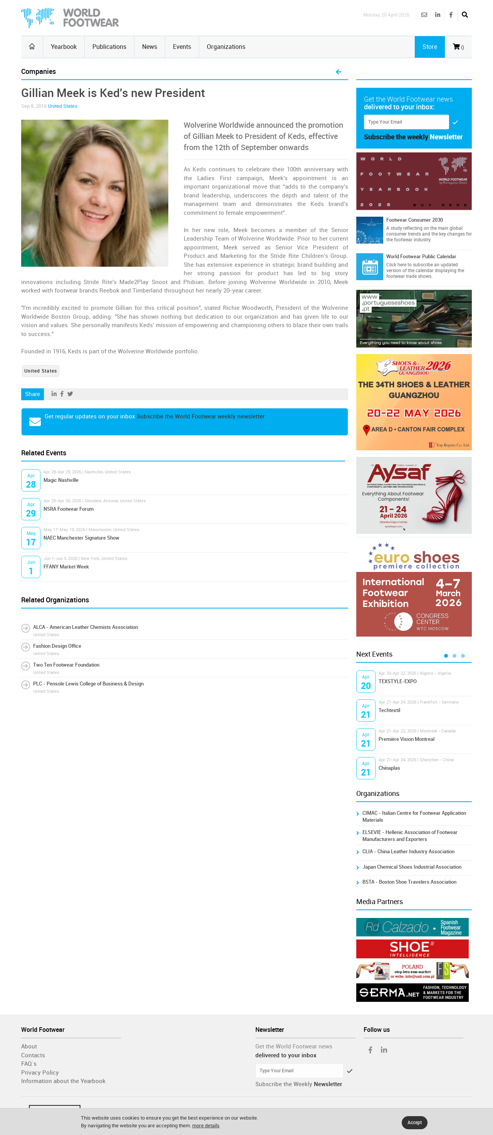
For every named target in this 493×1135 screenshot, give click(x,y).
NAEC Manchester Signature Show (81, 538)
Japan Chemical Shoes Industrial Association (411, 867)
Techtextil (389, 710)
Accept (414, 1122)
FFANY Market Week (66, 567)
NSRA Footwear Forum (69, 509)
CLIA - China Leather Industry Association (408, 851)
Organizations (226, 46)
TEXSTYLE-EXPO (398, 681)
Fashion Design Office (57, 646)
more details (206, 1125)
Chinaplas (389, 768)
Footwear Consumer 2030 (414, 220)
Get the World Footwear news (293, 1046)
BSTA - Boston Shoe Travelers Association (409, 882)
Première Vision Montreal (406, 739)
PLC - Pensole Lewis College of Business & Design (88, 684)
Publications (109, 46)
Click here (396, 264)
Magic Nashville (61, 480)
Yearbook (64, 46)
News (149, 46)
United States (62, 106)
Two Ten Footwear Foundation (66, 665)
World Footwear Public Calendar (421, 256)
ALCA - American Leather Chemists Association (85, 627)
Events (182, 46)
